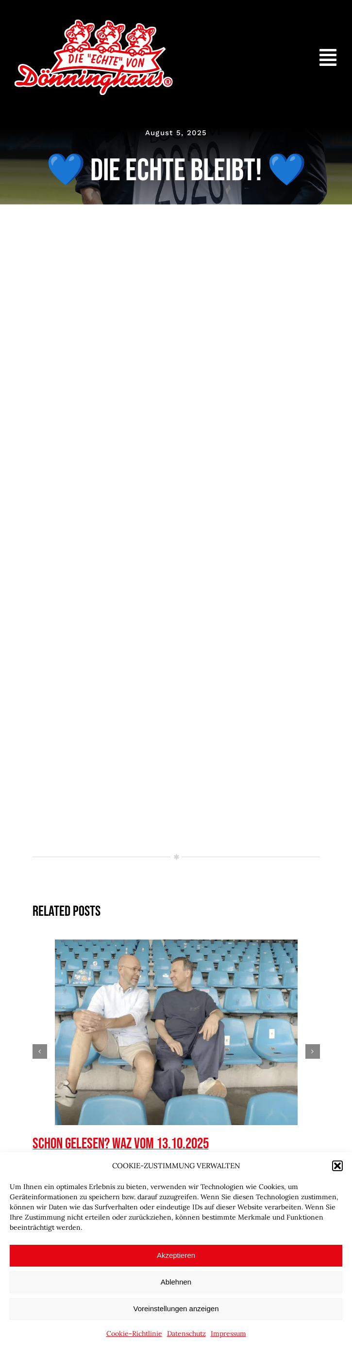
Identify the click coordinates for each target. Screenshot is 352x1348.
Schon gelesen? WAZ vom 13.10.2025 (121, 1144)
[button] (337, 1166)
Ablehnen (176, 1282)
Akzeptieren (176, 1255)
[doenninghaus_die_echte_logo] (94, 24)
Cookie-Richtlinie (134, 1333)
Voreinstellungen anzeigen (176, 1308)
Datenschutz (186, 1333)
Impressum (228, 1333)
